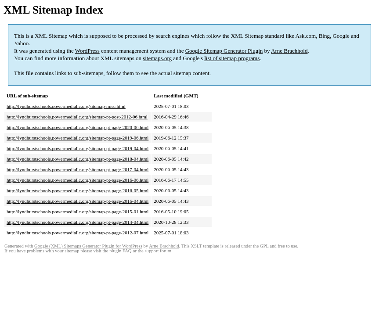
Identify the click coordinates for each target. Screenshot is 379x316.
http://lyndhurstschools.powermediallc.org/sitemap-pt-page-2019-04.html (77, 148)
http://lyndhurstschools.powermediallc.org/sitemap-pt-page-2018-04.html (77, 159)
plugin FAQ (120, 250)
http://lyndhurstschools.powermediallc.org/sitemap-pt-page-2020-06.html (77, 127)
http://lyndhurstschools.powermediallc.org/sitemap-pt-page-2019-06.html (77, 137)
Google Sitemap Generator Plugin (224, 50)
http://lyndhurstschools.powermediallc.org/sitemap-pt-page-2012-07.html (77, 232)
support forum (157, 250)
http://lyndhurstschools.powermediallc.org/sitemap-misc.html (66, 106)
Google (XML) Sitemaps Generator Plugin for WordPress (88, 246)
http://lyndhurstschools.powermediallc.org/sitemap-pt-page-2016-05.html (77, 190)
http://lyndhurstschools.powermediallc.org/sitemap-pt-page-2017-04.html (77, 169)
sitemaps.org (157, 58)
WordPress (87, 50)
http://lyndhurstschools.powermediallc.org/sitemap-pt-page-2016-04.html (77, 201)
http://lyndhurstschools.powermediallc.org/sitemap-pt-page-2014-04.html (77, 222)
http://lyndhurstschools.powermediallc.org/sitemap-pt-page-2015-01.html (77, 211)
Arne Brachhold (289, 50)
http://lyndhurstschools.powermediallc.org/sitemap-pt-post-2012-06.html (77, 116)
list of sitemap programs (232, 58)
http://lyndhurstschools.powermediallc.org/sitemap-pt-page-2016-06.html (77, 180)
